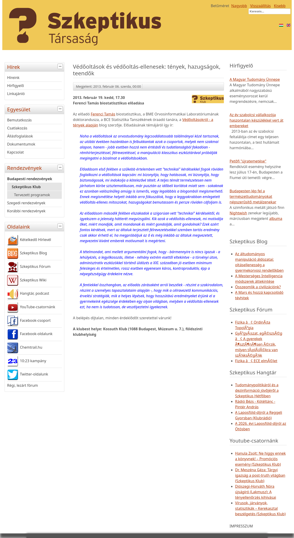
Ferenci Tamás (103, 114)
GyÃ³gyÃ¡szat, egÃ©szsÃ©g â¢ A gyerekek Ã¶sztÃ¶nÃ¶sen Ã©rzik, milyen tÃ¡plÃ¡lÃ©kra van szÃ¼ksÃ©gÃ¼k (258, 344)
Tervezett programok (32, 194)
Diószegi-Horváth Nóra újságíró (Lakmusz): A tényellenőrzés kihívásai (255, 492)
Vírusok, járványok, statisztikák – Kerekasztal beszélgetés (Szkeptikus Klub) (260, 508)
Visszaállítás (260, 5)
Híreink (13, 77)
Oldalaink (35, 226)
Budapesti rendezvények (29, 178)
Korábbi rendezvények (26, 210)
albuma (275, 218)
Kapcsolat (15, 152)
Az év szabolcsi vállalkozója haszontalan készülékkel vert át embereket (256, 120)
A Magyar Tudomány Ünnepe (255, 79)
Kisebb (280, 5)
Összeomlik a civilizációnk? (258, 286)
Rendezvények (35, 167)
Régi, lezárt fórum (22, 385)
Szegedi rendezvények (26, 202)
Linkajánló (16, 93)
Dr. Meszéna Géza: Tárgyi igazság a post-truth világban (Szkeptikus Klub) (260, 475)
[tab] (60, 66)
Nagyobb (239, 5)
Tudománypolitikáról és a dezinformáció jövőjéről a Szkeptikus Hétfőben (257, 390)
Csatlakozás (17, 128)
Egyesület (35, 109)
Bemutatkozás (19, 120)
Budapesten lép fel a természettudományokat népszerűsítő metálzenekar (253, 196)
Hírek (35, 66)
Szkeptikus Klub (26, 186)
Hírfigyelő (15, 85)
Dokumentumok (21, 144)
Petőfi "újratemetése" (248, 161)
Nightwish (238, 213)
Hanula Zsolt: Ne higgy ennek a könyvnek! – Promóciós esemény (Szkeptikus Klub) (260, 459)
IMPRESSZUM (241, 526)
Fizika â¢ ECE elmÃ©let (256, 360)
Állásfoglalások (20, 136)
